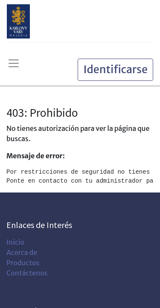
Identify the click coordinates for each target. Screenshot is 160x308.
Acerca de (21, 252)
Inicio (15, 242)
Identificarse (115, 69)
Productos (22, 262)
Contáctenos (26, 273)
